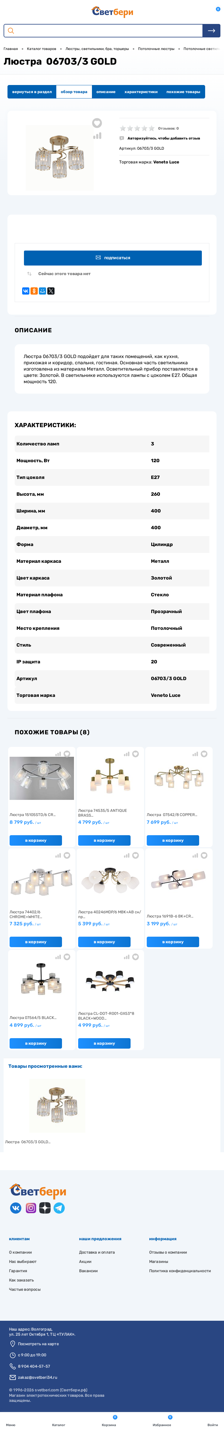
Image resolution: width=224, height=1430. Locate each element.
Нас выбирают (23, 1261)
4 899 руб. (42, 1027)
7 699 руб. (179, 824)
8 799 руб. (42, 824)
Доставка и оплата (97, 1252)
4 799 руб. (110, 824)
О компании (20, 1252)
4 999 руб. (110, 1027)
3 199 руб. (179, 926)
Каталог (58, 1420)
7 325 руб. (42, 926)
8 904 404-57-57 (34, 1366)
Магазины (158, 1261)
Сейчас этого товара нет (64, 273)
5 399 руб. (110, 926)
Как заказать (21, 1280)
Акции (85, 1261)
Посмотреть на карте (38, 1344)
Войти (213, 1420)
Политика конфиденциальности (180, 1271)
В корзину (35, 840)
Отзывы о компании (168, 1252)
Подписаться (113, 258)
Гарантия (18, 1271)
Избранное (162, 1420)
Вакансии (88, 1271)
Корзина (109, 1420)
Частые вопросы (24, 1289)
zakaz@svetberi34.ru (37, 1377)
